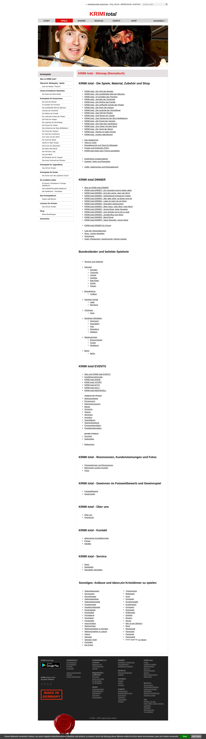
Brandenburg (90, 291)
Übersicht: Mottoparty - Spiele (52, 83)
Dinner (128, 621)
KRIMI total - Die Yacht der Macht (98, 129)
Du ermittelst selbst (48, 180)
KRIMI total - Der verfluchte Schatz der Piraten (104, 105)
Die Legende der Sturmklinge (52, 122)
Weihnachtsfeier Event (125, 693)
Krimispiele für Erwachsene (51, 99)
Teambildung (89, 420)
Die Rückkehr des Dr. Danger (52, 157)
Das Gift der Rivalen (49, 168)
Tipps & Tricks (90, 142)
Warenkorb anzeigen (98, 5)
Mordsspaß (130, 629)
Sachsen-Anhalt (91, 299)
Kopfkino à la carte (150, 701)
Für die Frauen (97, 681)
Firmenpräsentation (92, 425)
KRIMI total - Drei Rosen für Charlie (99, 115)
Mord (128, 626)
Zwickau (93, 278)
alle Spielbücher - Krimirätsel (52, 191)
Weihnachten (90, 626)
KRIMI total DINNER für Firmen (97, 225)
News (86, 564)
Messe (87, 407)
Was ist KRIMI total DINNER (96, 188)
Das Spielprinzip (91, 140)
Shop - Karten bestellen (94, 233)
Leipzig (93, 275)
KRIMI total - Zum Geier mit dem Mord (100, 126)
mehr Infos (196, 736)
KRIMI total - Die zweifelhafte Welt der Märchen (104, 94)
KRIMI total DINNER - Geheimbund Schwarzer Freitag (107, 196)
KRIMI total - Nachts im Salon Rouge (100, 132)
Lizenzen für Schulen (48, 203)
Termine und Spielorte (93, 262)
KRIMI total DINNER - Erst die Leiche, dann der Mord (107, 193)
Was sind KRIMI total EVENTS (97, 374)
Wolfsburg (94, 345)
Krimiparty (130, 607)
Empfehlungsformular (93, 377)
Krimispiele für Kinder (49, 172)
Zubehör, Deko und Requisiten (97, 161)
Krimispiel (130, 599)
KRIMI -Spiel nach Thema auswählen (102, 151)
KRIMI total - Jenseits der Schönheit (99, 99)
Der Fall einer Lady (48, 151)
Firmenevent (89, 401)
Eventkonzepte (122, 691)
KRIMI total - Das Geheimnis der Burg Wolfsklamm (106, 118)
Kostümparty (131, 604)
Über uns (88, 515)
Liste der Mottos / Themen (51, 86)
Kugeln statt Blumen (49, 199)
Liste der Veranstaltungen (95, 231)
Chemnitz (94, 272)
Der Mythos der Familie (50, 113)
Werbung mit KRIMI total (151, 693)
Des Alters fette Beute (49, 148)
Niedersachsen (90, 337)
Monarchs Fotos (149, 710)
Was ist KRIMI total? (48, 79)
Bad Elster (94, 280)
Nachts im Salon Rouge (50, 143)
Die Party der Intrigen (49, 119)
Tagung (87, 412)
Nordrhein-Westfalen (93, 318)
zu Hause (142, 640)
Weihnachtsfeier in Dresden (96, 629)
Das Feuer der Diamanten (51, 146)
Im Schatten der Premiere (51, 105)
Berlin (86, 351)
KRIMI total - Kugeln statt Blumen (98, 134)
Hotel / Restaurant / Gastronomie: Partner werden (105, 239)
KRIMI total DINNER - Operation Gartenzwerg (103, 204)
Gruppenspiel (90, 604)
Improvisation (90, 623)
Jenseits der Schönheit (50, 110)
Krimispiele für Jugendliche (51, 165)
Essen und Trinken (98, 679)
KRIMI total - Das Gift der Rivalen (98, 113)
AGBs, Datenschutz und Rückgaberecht (101, 167)
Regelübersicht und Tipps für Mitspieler (101, 145)
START (47, 20)
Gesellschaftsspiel (92, 607)
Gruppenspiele (132, 602)
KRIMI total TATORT (93, 382)
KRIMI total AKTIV (92, 385)
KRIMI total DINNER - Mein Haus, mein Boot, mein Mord (108, 206)
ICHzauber (147, 708)
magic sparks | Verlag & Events (154, 703)
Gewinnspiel (89, 494)
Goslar (93, 343)
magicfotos (147, 706)
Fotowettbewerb (91, 491)
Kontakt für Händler (150, 664)
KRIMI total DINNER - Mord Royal (98, 217)
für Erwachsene (71, 662)
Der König (89, 645)
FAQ (111, 4)
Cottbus (93, 294)
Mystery (129, 618)
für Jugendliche (71, 664)
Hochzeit (88, 436)
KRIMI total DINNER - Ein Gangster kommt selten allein (108, 190)
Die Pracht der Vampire (50, 131)
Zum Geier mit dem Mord (51, 137)
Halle (92, 302)
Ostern (87, 634)
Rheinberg (94, 329)
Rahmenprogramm (92, 404)
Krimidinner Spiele (149, 695)
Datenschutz (148, 677)
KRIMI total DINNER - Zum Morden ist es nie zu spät (106, 212)
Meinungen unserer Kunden (96, 468)
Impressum (126, 4)
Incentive (88, 417)
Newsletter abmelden (93, 570)
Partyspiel (130, 634)
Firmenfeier (89, 621)
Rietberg (93, 332)
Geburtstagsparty (92, 591)
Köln (92, 326)
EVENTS (116, 20)
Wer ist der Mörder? (134, 623)
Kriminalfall (89, 612)
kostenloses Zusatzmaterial (96, 159)
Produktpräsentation (93, 428)
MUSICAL (99, 20)
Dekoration (95, 677)
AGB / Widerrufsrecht (150, 675)
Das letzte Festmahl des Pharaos (53, 160)
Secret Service (148, 685)
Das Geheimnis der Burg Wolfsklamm (55, 128)
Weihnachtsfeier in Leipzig (96, 631)
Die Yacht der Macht (49, 140)
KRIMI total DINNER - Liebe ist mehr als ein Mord (105, 201)
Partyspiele (130, 637)
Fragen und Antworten (74, 677)
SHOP (134, 20)
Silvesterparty (96, 693)
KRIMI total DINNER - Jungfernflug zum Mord (103, 215)
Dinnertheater (90, 596)
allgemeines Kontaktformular (96, 538)
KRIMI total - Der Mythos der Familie (99, 102)
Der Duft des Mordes (49, 102)
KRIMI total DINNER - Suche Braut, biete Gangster (106, 209)
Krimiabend (89, 615)
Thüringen (88, 310)
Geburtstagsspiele (92, 602)
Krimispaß (130, 610)
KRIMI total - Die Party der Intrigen (99, 107)
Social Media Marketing (151, 687)
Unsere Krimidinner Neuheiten (52, 91)
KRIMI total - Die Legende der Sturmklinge (102, 110)
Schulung (88, 409)
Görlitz (93, 283)
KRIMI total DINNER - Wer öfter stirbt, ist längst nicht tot (108, 198)
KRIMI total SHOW (92, 379)
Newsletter (88, 567)
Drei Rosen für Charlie (50, 125)
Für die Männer (97, 683)
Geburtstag (89, 439)
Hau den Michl (47, 154)
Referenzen (89, 444)
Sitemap (146, 673)
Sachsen (88, 267)
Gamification (148, 691)
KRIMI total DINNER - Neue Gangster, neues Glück (106, 220)
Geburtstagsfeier (92, 599)
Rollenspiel (130, 612)
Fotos (86, 470)
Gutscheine (44, 219)
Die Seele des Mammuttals (51, 94)
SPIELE (64, 20)
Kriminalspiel (90, 610)
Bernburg (94, 305)
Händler (87, 544)
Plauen (93, 286)
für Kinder (70, 666)
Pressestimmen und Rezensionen (98, 465)
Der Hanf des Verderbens (51, 134)
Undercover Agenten (150, 689)
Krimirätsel (89, 618)
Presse (87, 541)
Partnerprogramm (149, 670)
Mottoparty (130, 594)
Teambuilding (122, 699)
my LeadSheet (148, 712)
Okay (185, 736)
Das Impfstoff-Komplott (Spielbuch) (54, 188)
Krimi (128, 596)
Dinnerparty (89, 594)
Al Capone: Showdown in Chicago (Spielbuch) (54, 184)
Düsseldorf (94, 324)
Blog (117, 4)
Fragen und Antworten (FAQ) (96, 148)
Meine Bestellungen (49, 214)
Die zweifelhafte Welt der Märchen (54, 108)
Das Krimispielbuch (48, 196)
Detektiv (129, 615)
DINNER (82, 20)
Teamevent (121, 697)
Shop (42, 211)
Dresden (93, 270)
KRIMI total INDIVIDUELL (95, 390)
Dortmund (94, 321)
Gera (92, 313)
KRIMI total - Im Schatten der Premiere (101, 97)
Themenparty (131, 591)
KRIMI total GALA (92, 388)
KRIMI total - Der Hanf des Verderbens (100, 124)
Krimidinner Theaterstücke (126, 662)
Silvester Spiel (91, 640)
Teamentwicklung (91, 423)
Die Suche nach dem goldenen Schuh (55, 175)
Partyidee (89, 642)
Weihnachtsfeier (91, 398)
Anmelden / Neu (159, 21)
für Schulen (70, 668)
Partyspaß (130, 631)
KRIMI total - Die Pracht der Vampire (99, 121)
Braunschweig (96, 340)
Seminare (88, 415)
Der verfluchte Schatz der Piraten (53, 116)
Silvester (88, 637)
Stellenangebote (149, 666)
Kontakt (137, 4)
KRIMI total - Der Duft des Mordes (98, 91)
